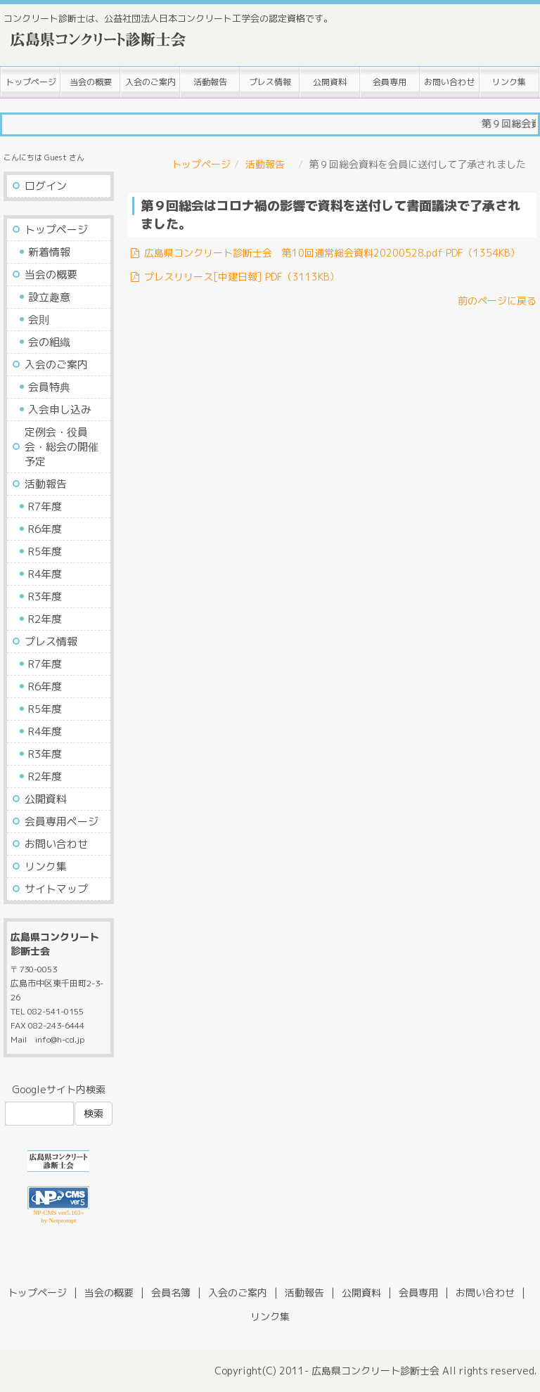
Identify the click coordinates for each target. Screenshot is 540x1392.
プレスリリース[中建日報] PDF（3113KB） (234, 276)
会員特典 (49, 387)
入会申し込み (59, 409)
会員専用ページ (61, 821)
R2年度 (45, 619)
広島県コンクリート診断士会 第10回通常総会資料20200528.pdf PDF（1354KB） (324, 252)
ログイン (46, 186)
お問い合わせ (449, 82)
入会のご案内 (150, 82)
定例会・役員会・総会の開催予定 (61, 447)
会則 (38, 319)
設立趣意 (49, 297)
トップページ (31, 82)
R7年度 (45, 506)
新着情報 (49, 252)
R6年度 (45, 529)
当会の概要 (91, 82)
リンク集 (509, 82)
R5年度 (45, 551)
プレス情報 (270, 82)
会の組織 (49, 342)
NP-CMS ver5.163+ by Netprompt (58, 1216)
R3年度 (45, 596)
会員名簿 (171, 1292)
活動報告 (210, 82)
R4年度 (45, 574)
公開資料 (330, 82)
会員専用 (389, 82)
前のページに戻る (497, 300)
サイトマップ (56, 889)
